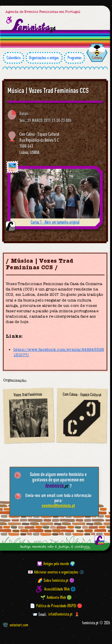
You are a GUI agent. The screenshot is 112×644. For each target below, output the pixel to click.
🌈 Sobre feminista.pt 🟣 (56, 580)
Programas (75, 58)
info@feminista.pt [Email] (60, 614)
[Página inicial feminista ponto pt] (34, 26)
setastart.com (15, 624)
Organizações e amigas (44, 58)
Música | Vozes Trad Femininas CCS (48, 90)
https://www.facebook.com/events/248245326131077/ (58, 352)
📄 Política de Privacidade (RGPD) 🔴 (56, 605)
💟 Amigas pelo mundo (53, 563)
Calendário (14, 58)
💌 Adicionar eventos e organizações (53, 572)
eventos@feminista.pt (58, 505)
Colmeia (97, 57)
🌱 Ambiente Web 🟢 (56, 597)
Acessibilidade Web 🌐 (60, 589)
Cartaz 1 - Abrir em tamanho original (55, 222)
